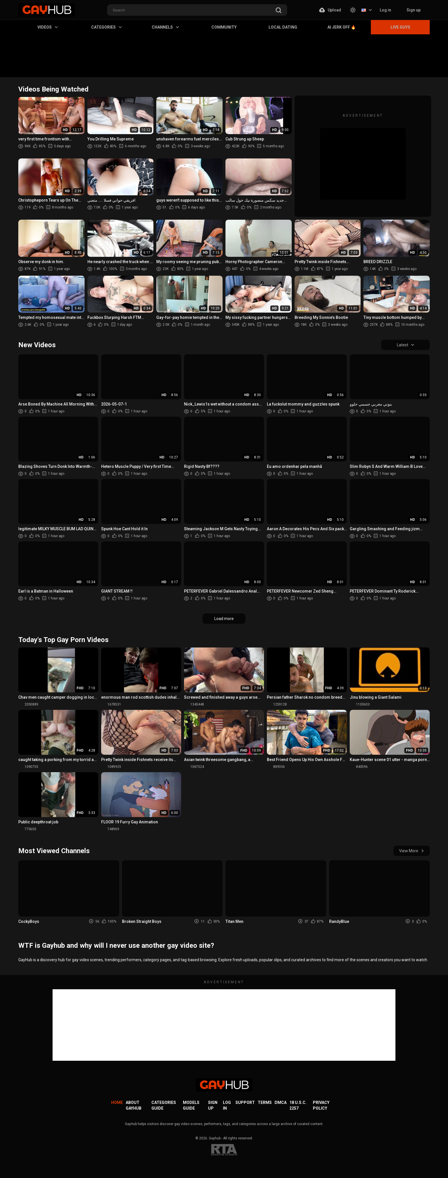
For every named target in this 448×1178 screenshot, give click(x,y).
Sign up (414, 10)
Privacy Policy (321, 1105)
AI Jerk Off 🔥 (341, 27)
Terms (265, 1102)
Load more (224, 618)
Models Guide (191, 1105)
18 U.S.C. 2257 (298, 1105)
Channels (165, 27)
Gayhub (215, 1138)
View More (411, 851)
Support (245, 1102)
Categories (106, 27)
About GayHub (133, 1105)
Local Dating (283, 27)
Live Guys (400, 27)
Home (117, 1102)
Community (224, 27)
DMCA (281, 1102)
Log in (385, 10)
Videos (47, 27)
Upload (330, 10)
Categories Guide (163, 1105)
